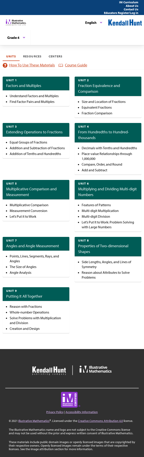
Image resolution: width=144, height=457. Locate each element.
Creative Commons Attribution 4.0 (100, 421)
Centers (56, 56)
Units (11, 56)
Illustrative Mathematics (34, 421)
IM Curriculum (128, 2)
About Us (132, 6)
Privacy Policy (55, 412)
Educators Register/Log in (121, 13)
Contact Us (131, 9)
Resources (32, 56)
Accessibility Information (82, 412)
